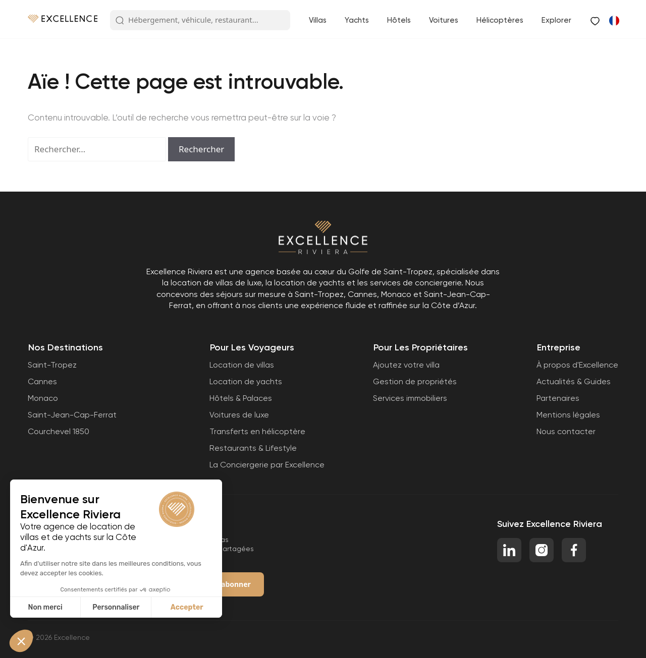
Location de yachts (245, 381)
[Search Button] (119, 20)
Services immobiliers (410, 398)
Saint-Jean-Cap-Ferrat (72, 415)
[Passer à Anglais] (613, 20)
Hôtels (399, 20)
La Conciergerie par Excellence (267, 464)
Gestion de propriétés (415, 381)
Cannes (42, 381)
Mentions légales (568, 415)
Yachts (357, 20)
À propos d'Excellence (577, 365)
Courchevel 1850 (58, 431)
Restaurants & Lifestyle (253, 448)
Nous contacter (566, 431)
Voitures (443, 20)
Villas (318, 20)
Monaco (43, 398)
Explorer (556, 20)
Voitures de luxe (239, 415)
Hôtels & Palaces (240, 398)
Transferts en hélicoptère (257, 431)
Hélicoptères (499, 20)
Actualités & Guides (573, 381)
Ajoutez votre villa (406, 365)
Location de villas (241, 365)
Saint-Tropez (52, 365)
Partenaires (557, 398)
